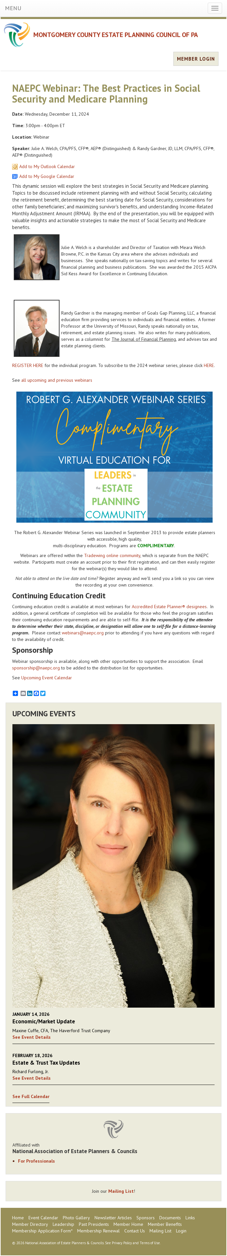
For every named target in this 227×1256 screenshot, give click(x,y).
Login (181, 1231)
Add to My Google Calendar (46, 176)
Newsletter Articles (113, 1218)
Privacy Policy (122, 1243)
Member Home (128, 1224)
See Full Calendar (30, 1096)
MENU (13, 8)
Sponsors (145, 1218)
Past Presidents (94, 1224)
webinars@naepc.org (83, 633)
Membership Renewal (98, 1231)
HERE (209, 365)
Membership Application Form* (42, 1231)
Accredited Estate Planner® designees (169, 606)
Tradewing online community (112, 555)
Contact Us (134, 1231)
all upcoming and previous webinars (56, 380)
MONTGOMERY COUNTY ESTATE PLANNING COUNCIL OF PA (115, 34)
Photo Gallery (76, 1218)
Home (18, 1218)
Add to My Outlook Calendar (47, 166)
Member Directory (30, 1224)
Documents (170, 1218)
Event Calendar (43, 1218)
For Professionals (36, 1161)
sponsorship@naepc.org (36, 668)
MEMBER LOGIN (196, 59)
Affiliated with (113, 1148)
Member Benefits (165, 1224)
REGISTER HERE (27, 365)
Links (190, 1218)
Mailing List (121, 1191)
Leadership (63, 1224)
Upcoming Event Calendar (46, 678)
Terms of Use (150, 1243)
